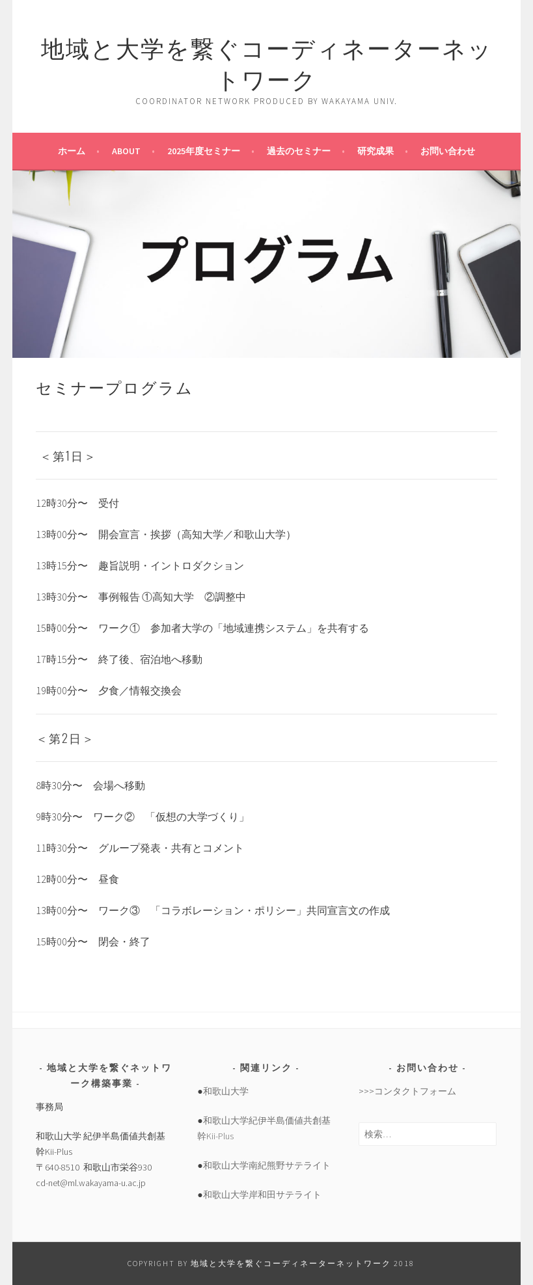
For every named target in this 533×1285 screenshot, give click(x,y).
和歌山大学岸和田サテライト (262, 1194)
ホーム (71, 151)
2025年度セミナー (203, 151)
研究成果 (375, 151)
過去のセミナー (299, 151)
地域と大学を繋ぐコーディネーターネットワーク (267, 62)
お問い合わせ (447, 151)
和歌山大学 (226, 1091)
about (126, 151)
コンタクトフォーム (415, 1091)
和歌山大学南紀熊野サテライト (267, 1165)
